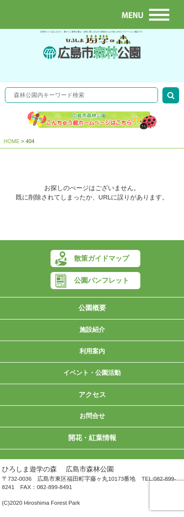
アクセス (92, 394)
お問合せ (92, 415)
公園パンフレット (101, 280)
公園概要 (92, 308)
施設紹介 (92, 329)
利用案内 (92, 351)
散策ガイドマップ (101, 258)
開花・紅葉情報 (92, 438)
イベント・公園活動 (92, 372)
